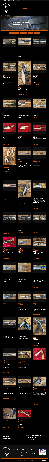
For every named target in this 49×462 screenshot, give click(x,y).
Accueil (16, 8)
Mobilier (29, 437)
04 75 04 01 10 (35, 0)
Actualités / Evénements (37, 8)
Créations (25, 8)
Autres (34, 439)
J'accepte (45, 460)
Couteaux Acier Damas (28, 435)
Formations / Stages (24, 450)
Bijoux (30, 439)
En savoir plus (34, 460)
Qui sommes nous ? (20, 8)
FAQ (42, 8)
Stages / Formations (30, 8)
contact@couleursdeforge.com (42, 0)
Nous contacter (6, 57)
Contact (45, 8)
